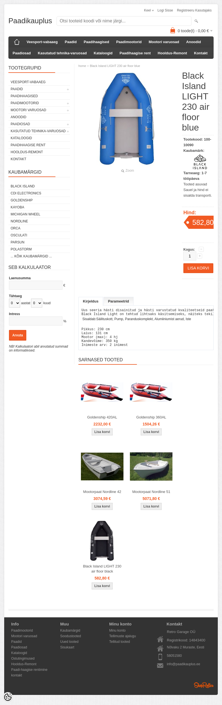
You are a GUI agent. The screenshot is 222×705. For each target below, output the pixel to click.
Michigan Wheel (25, 214)
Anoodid (193, 42)
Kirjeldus (91, 301)
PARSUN (17, 242)
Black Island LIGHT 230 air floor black (102, 574)
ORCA (15, 228)
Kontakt (200, 53)
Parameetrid (118, 301)
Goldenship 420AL (102, 423)
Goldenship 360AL (151, 423)
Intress (14, 314)
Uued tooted (69, 648)
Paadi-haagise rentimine (29, 676)
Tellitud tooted (119, 648)
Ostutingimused (22, 664)
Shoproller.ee (204, 691)
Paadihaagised (96, 42)
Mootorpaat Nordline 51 (151, 497)
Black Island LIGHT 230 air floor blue (115, 66)
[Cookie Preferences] (8, 697)
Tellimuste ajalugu (122, 642)
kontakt (16, 681)
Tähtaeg (15, 296)
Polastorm (21, 249)
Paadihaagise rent (135, 53)
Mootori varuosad (164, 42)
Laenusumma (20, 278)
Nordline (19, 221)
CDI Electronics (26, 193)
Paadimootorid (129, 42)
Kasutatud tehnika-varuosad (62, 53)
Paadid (71, 42)
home (82, 66)
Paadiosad (22, 53)
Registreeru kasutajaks (194, 10)
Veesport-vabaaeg (42, 42)
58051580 (174, 662)
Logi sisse (165, 10)
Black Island (23, 186)
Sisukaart (67, 653)
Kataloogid (103, 53)
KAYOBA (17, 207)
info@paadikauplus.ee (183, 670)
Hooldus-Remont (172, 53)
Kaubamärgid (70, 636)
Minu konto (117, 636)
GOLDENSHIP (22, 200)
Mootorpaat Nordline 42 (102, 497)
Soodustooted (70, 642)
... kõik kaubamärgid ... (31, 256)
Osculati (19, 235)
